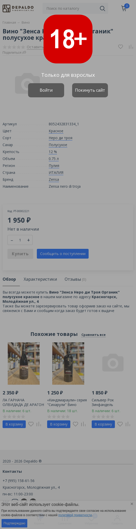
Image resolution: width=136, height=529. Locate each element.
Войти (46, 90)
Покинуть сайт (90, 90)
